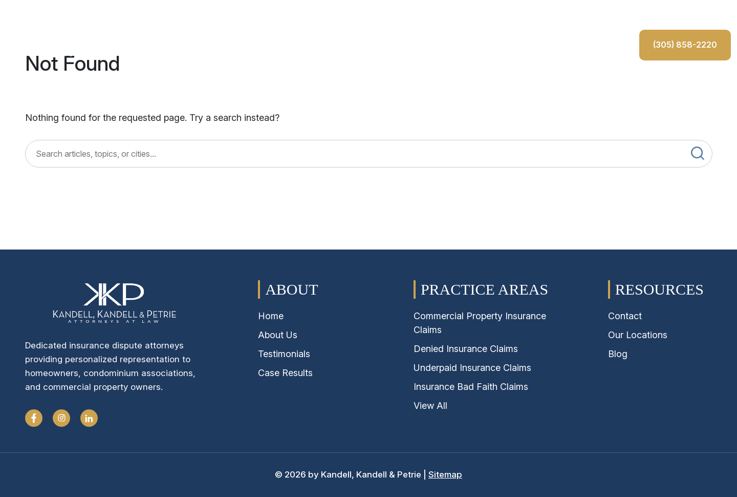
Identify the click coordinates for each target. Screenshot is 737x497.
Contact (476, 85)
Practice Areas (133, 85)
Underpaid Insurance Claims (472, 367)
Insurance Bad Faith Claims (471, 386)
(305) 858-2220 (550, 83)
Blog (617, 353)
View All (430, 405)
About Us (66, 85)
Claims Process (213, 85)
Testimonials (416, 85)
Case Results (288, 85)
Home (18, 85)
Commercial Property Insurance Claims (480, 322)
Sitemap (445, 474)
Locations (352, 85)
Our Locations (637, 334)
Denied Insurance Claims (466, 348)
